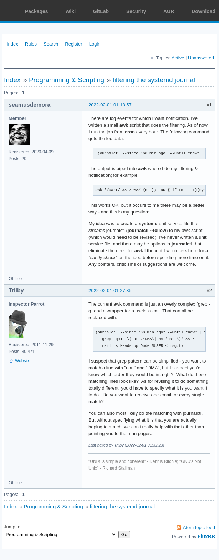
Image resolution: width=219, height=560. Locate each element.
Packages (36, 11)
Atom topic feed (199, 527)
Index (12, 44)
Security (136, 11)
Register (73, 44)
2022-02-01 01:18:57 (110, 104)
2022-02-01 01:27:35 (110, 290)
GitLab (101, 11)
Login (95, 44)
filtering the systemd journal (154, 80)
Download (203, 11)
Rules (31, 44)
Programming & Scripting (66, 80)
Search (51, 44)
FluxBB (206, 536)
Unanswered (201, 57)
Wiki (70, 11)
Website (22, 360)
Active (178, 57)
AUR (168, 11)
